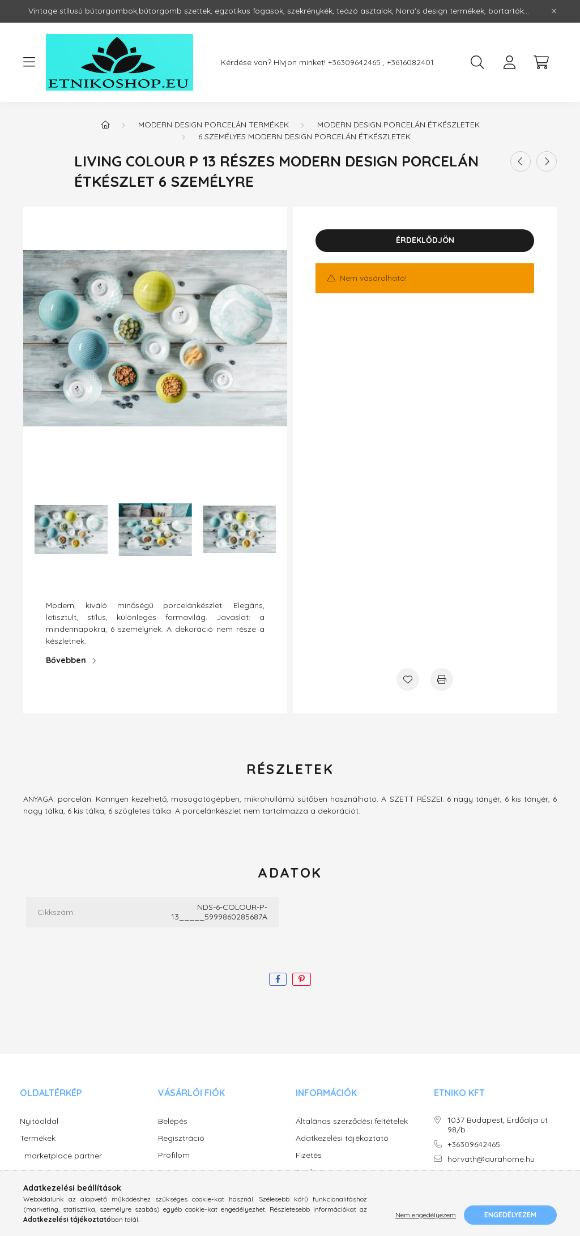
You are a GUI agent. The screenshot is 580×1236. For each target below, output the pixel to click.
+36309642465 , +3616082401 (381, 62)
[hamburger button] (29, 62)
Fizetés (309, 1155)
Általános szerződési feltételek (352, 1121)
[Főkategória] (105, 124)
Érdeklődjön (425, 240)
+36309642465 (473, 1144)
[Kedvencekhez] (407, 679)
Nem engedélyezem (425, 1215)
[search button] (477, 62)
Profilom (174, 1155)
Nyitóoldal (39, 1121)
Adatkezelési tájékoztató (342, 1138)
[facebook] (278, 979)
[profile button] (509, 62)
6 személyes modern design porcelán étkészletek (304, 136)
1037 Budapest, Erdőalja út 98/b (497, 1125)
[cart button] (541, 62)
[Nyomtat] (441, 679)
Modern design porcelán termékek (213, 124)
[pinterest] (301, 979)
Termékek (38, 1138)
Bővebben (66, 660)
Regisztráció (181, 1138)
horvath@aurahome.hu (491, 1159)
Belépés (172, 1121)
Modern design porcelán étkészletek (398, 124)
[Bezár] (553, 11)
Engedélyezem (510, 1215)
